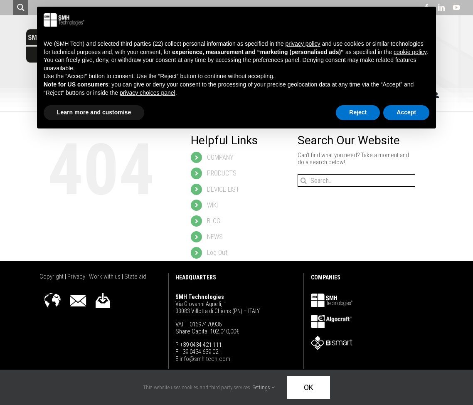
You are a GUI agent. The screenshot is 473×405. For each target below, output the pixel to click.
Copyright (52, 276)
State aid (135, 276)
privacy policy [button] (303, 43)
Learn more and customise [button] (94, 112)
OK (308, 387)
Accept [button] (406, 112)
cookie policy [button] (410, 52)
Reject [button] (358, 112)
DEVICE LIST (223, 189)
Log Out (217, 253)
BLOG (213, 221)
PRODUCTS (221, 173)
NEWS (215, 237)
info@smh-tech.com (204, 359)
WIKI (212, 205)
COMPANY (220, 157)
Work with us (105, 276)
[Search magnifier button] (20, 7)
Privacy (76, 276)
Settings (264, 387)
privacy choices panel (147, 92)
